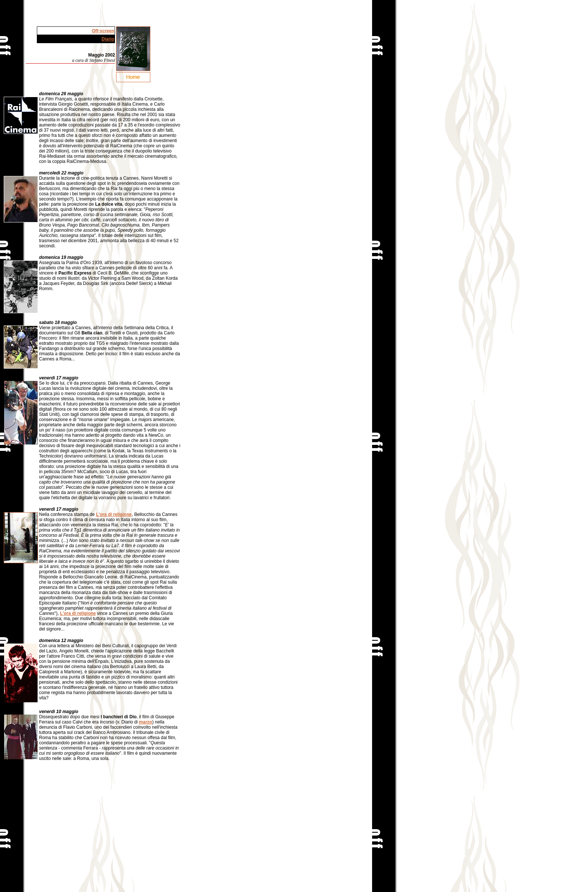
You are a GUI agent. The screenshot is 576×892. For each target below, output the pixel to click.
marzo (145, 722)
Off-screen (103, 30)
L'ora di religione (114, 514)
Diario (108, 39)
